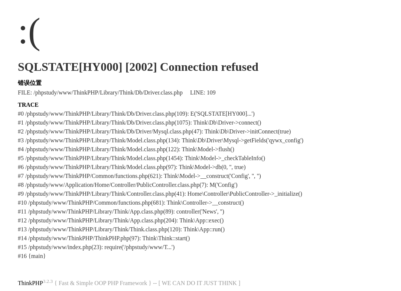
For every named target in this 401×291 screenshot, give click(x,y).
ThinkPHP (30, 283)
